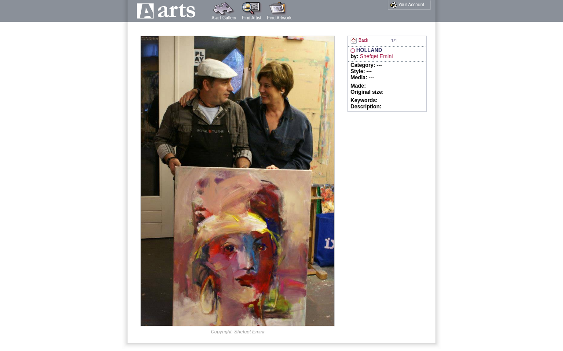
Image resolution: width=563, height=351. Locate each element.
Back (359, 40)
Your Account (407, 4)
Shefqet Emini (376, 56)
